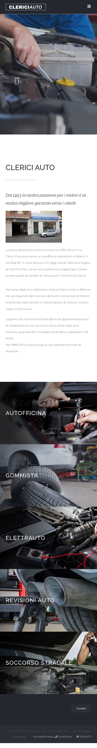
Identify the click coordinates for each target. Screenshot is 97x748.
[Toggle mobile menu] (89, 6)
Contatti (84, 736)
